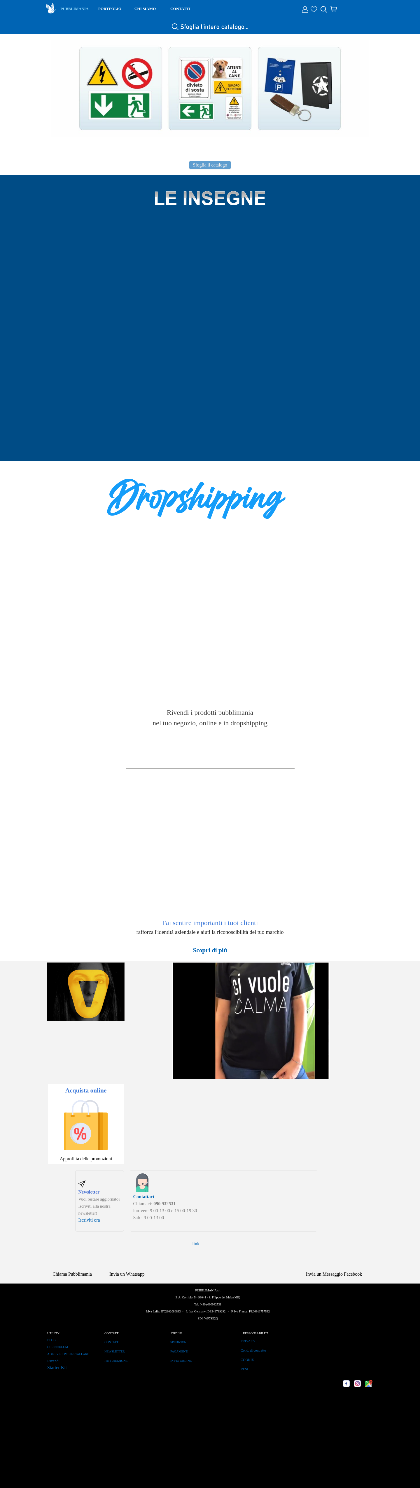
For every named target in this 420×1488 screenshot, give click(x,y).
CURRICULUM (57, 1347)
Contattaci (143, 1196)
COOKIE (247, 1360)
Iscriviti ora (89, 1220)
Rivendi (53, 1361)
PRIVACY (248, 1341)
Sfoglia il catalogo (210, 164)
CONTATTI (180, 8)
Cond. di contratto (253, 1350)
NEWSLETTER (114, 1351)
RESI (244, 1369)
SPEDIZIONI (179, 1342)
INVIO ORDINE (181, 1360)
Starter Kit (57, 1367)
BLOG (51, 1340)
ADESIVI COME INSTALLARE (68, 1354)
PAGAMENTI (179, 1351)
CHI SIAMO (145, 8)
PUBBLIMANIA (74, 8)
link (196, 1243)
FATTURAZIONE (115, 1360)
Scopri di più (210, 950)
